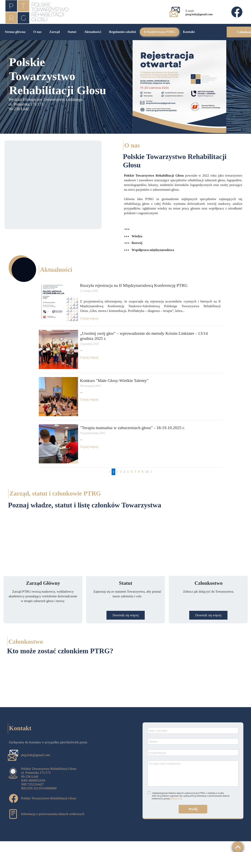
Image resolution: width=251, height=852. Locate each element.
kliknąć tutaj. (176, 798)
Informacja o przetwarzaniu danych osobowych (52, 814)
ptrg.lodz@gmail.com (35, 755)
